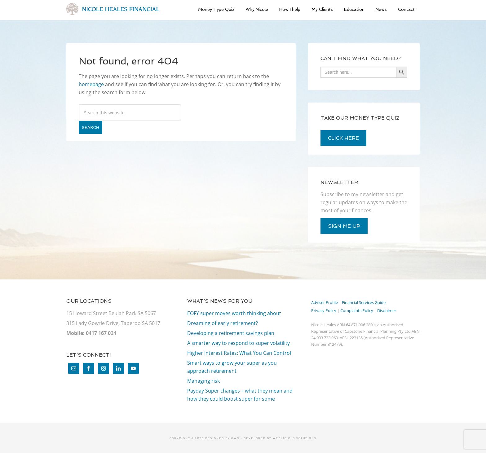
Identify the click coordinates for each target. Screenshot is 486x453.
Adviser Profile (324, 302)
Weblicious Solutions (294, 438)
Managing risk (203, 380)
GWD (234, 438)
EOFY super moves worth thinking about (234, 313)
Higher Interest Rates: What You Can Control (239, 353)
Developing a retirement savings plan (230, 333)
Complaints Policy (356, 310)
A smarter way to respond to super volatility (238, 343)
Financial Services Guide (364, 302)
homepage (91, 84)
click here (343, 138)
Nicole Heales (112, 9)
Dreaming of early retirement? (222, 323)
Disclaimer (386, 310)
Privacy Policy (323, 310)
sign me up (344, 226)
